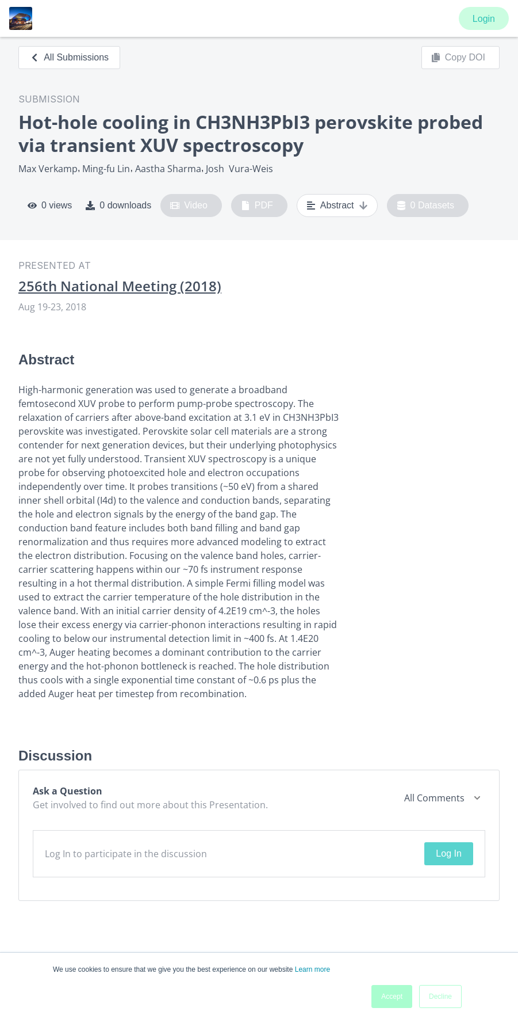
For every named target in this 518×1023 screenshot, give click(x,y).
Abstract (337, 205)
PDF (257, 205)
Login (484, 19)
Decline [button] (440, 996)
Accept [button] (391, 996)
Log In (448, 853)
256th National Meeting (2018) (119, 286)
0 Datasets (426, 205)
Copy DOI (458, 58)
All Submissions (69, 57)
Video (189, 205)
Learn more (312, 969)
